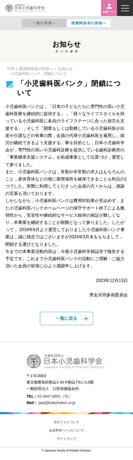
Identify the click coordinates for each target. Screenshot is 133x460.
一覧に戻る (66, 318)
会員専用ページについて (66, 430)
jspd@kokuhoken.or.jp (57, 403)
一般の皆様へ (44, 23)
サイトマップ (66, 439)
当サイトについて (66, 422)
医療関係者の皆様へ (88, 23)
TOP (11, 69)
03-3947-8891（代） (54, 396)
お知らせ (65, 69)
